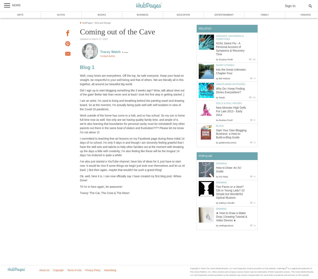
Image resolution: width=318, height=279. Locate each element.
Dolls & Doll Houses (229, 103)
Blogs (220, 126)
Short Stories (225, 65)
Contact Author (107, 56)
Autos (61, 15)
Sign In (290, 6)
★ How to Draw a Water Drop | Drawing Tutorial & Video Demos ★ (231, 217)
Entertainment (224, 15)
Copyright (58, 270)
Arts (20, 15)
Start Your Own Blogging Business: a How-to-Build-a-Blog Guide (231, 134)
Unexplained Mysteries (230, 84)
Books (102, 15)
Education (183, 15)
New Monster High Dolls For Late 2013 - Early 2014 (231, 111)
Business (142, 15)
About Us (44, 270)
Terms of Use (74, 270)
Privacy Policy (92, 270)
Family (265, 15)
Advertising (110, 270)
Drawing (221, 163)
